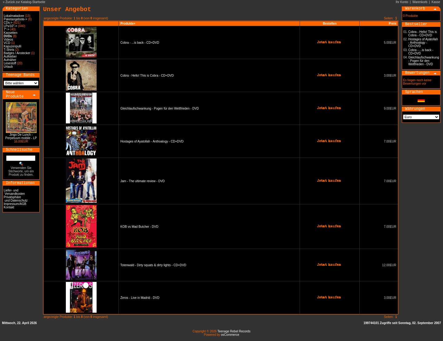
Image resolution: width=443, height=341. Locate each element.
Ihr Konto (402, 2)
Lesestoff (10, 63)
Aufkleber (10, 56)
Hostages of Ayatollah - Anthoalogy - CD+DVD (151, 141)
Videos (8, 39)
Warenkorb (420, 2)
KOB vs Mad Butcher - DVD (139, 226)
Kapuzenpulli (12, 46)
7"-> (6, 29)
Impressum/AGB (15, 204)
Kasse (436, 2)
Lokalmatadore (14, 16)
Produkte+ (127, 23)
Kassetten (10, 32)
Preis (392, 23)
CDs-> (8, 22)
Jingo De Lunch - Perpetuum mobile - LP (21, 136)
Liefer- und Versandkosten (14, 192)
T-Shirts (9, 49)
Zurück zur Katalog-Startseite (26, 2)
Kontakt (9, 207)
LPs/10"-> (10, 26)
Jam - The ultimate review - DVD (142, 181)
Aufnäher (10, 60)
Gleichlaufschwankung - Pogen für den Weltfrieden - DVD (159, 108)
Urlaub (8, 66)
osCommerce (230, 334)
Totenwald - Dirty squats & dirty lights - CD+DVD (153, 265)
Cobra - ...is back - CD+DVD (139, 42)
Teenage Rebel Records (234, 331)
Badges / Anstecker (17, 53)
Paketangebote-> (15, 19)
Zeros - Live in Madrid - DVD (139, 297)
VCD (7, 43)
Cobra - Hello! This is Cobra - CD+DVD (147, 75)
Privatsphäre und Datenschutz (16, 198)
